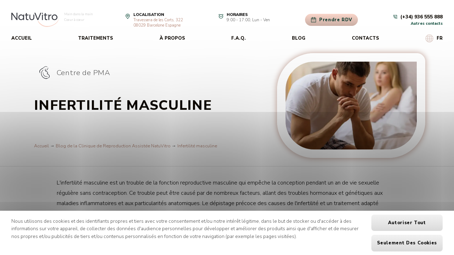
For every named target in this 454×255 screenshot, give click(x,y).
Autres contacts (427, 23)
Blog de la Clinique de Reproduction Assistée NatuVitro (113, 146)
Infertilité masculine (197, 146)
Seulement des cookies (407, 243)
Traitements (95, 38)
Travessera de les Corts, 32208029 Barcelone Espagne (158, 22)
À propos (172, 38)
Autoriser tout (407, 223)
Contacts (365, 38)
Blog (298, 38)
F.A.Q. (238, 38)
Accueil (21, 38)
